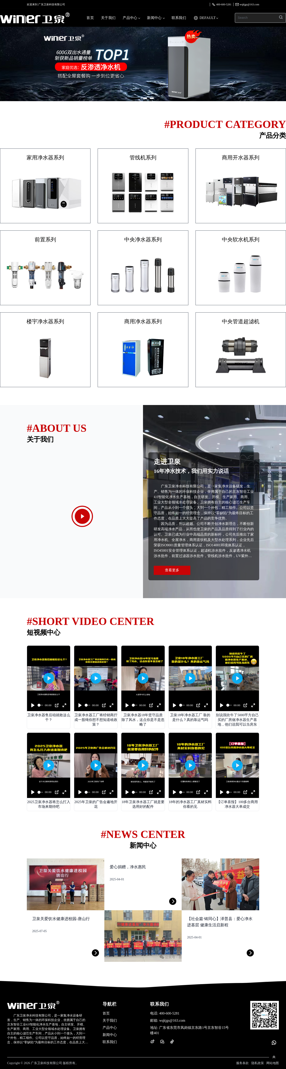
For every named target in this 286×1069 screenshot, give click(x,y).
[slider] (40, 705)
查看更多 (172, 570)
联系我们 (179, 18)
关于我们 (108, 18)
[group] (143, 64)
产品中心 (131, 18)
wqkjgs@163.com (247, 4)
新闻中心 (155, 18)
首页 (90, 18)
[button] (136, 98)
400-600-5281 (221, 4)
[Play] (32, 705)
